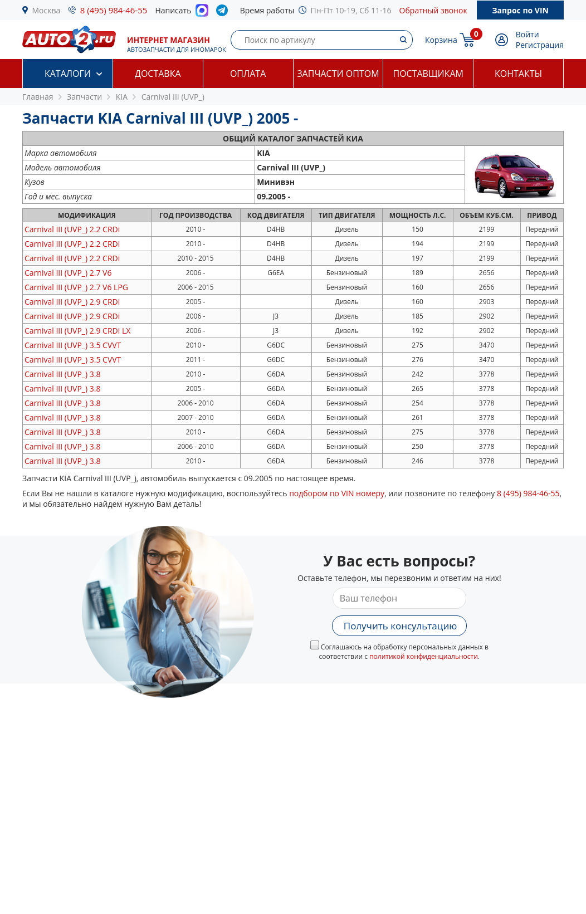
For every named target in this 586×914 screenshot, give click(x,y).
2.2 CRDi (72, 229)
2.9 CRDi (72, 301)
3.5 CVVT (73, 345)
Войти (527, 34)
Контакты (518, 73)
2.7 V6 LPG (76, 287)
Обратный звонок (433, 10)
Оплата (248, 73)
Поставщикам (428, 73)
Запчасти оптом (338, 73)
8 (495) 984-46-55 (114, 10)
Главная (37, 96)
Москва (46, 10)
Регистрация (540, 45)
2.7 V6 (68, 272)
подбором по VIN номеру (336, 493)
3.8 (62, 374)
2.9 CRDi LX (77, 330)
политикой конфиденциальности (423, 656)
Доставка (158, 73)
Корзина (441, 40)
